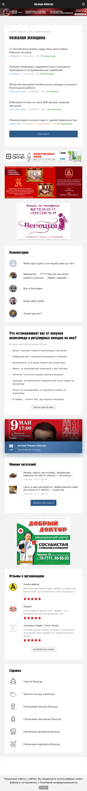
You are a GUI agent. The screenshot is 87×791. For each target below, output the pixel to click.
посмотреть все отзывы (43, 649)
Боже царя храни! (33, 301)
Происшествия (17, 91)
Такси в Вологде (32, 681)
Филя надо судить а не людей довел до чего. (49, 263)
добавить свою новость (43, 503)
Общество (15, 124)
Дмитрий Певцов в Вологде (32, 445)
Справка (15, 670)
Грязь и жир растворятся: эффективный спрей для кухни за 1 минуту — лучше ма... (50, 488)
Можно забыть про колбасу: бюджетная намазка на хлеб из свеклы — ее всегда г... (49, 474)
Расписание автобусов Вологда (41, 731)
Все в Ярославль (33, 288)
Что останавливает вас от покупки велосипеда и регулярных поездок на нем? (43, 335)
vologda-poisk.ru (43, 4)
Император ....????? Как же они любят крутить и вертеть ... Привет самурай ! (46, 276)
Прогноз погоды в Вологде (38, 694)
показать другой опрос (43, 407)
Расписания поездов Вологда (40, 706)
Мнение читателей (22, 464)
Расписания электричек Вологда (42, 719)
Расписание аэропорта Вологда (41, 744)
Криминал (15, 56)
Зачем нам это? (32, 313)
